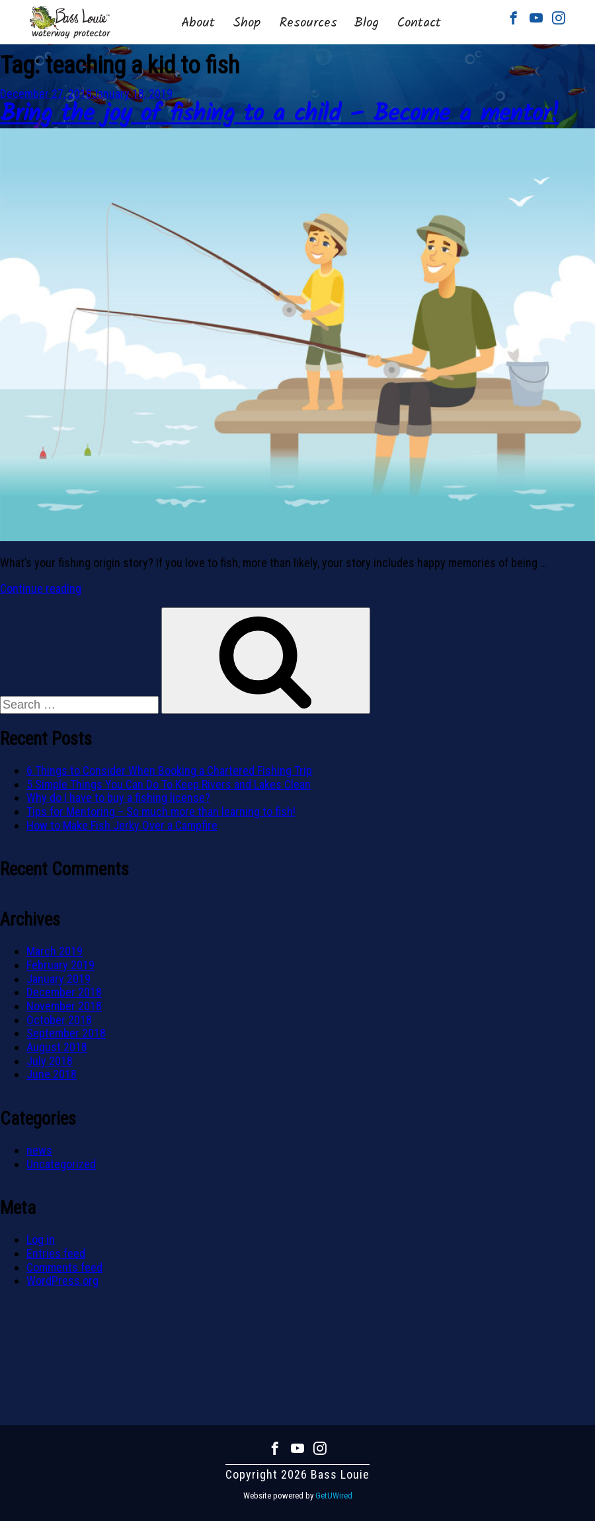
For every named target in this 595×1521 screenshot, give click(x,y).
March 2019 (54, 951)
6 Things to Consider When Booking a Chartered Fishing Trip (169, 770)
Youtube (536, 17)
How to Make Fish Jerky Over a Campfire (122, 825)
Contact (419, 23)
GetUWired (333, 1495)
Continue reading (40, 588)
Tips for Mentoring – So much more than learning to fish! (161, 811)
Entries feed (55, 1253)
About (198, 23)
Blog (366, 23)
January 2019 (58, 979)
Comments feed (64, 1267)
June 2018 (51, 1074)
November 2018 (64, 1006)
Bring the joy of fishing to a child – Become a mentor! (279, 115)
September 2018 (66, 1033)
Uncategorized (61, 1164)
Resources (308, 23)
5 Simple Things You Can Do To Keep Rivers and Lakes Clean (168, 784)
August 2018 (56, 1047)
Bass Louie (70, 22)
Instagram (558, 17)
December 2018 (64, 992)
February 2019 (60, 965)
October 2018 (59, 1020)
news (39, 1150)
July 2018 (49, 1061)
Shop (246, 23)
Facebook (513, 17)
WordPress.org (62, 1280)
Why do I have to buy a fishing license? (118, 797)
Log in (40, 1239)
